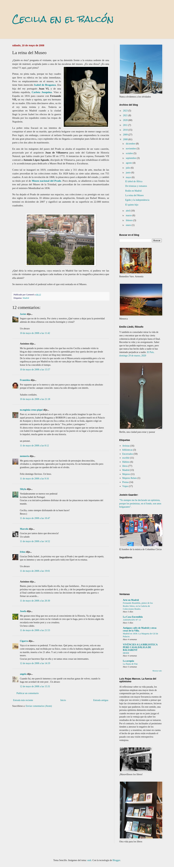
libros (125, 466)
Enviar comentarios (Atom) (39, 706)
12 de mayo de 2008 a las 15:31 (35, 686)
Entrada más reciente (23, 700)
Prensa (125, 482)
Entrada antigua (100, 700)
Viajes (125, 486)
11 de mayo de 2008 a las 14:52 (35, 541)
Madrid (26, 298)
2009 (125, 134)
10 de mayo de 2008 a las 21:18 (35, 399)
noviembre (131, 148)
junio (128, 172)
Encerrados (127, 454)
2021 (125, 115)
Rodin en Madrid (133, 190)
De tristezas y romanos (136, 186)
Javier (23, 314)
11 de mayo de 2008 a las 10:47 (35, 518)
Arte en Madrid (131, 600)
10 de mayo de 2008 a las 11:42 (35, 333)
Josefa (23, 611)
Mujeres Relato (129, 478)
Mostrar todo (157, 671)
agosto (129, 163)
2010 (125, 130)
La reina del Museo (134, 195)
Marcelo (24, 529)
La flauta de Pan (130, 664)
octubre (129, 153)
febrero (129, 220)
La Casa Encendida (133, 617)
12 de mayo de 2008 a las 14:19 (35, 663)
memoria (24, 456)
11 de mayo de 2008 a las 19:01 (35, 571)
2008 (125, 139)
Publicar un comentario (27, 693)
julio (128, 168)
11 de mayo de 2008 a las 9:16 (34, 478)
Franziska (25, 380)
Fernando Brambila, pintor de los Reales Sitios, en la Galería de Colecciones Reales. (138, 606)
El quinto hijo (131, 204)
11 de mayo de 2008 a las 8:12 (34, 445)
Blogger (116, 860)
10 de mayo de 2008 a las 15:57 (35, 369)
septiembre (131, 158)
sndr (89, 860)
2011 (125, 125)
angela (23, 674)
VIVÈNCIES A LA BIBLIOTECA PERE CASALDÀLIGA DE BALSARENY (140, 647)
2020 (125, 120)
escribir (125, 458)
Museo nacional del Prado (46, 180)
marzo (129, 215)
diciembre (131, 143)
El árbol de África (133, 181)
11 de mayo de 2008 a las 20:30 (35, 600)
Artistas (126, 445)
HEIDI (126, 653)
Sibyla (23, 489)
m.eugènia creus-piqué (31, 410)
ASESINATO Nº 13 (132, 619)
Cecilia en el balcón (63, 19)
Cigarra (24, 641)
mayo (129, 177)
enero (129, 225)
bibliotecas (127, 450)
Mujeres (126, 474)
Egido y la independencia (137, 200)
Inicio (63, 700)
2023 (125, 110)
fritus (22, 552)
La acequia (128, 661)
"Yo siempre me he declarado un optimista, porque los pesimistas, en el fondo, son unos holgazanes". (140, 503)
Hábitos (126, 462)
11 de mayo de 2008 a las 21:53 (35, 630)
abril (128, 210)
